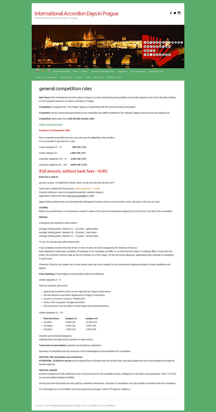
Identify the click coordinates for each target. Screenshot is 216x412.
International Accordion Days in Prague (76, 13)
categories (123, 71)
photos (84, 71)
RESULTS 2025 (113, 77)
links (88, 77)
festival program (138, 71)
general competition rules (102, 71)
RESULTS (98, 77)
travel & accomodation (46, 77)
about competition (61, 71)
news (75, 71)
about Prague (66, 77)
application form (156, 71)
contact (79, 77)
